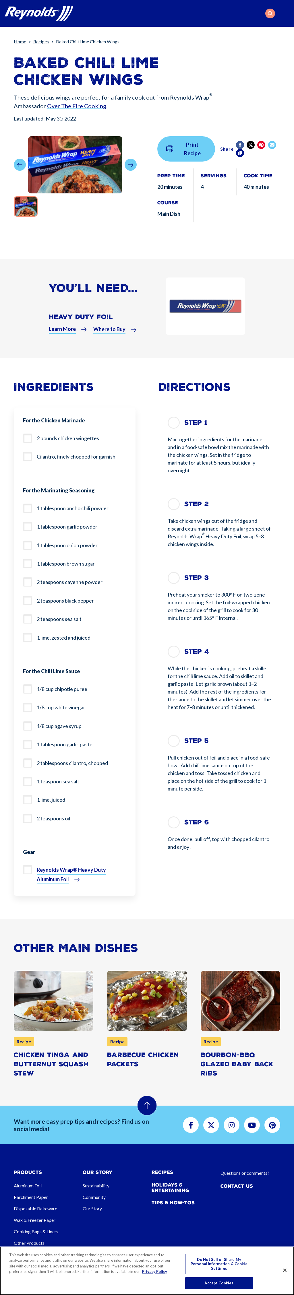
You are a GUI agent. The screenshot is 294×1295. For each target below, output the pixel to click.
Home (20, 41)
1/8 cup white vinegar (61, 707)
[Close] (284, 1270)
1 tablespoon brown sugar (66, 563)
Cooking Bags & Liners (36, 1231)
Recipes (41, 41)
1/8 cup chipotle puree (62, 689)
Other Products (29, 1243)
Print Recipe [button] (183, 149)
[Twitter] (251, 145)
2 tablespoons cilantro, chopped (72, 763)
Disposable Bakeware (35, 1208)
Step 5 (196, 741)
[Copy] (240, 153)
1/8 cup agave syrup (59, 726)
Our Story (92, 1208)
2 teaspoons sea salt (59, 619)
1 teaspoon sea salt (58, 781)
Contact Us (236, 1186)
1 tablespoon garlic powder (67, 526)
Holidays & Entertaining (170, 1187)
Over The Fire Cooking (76, 105)
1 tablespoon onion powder (67, 545)
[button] (270, 13)
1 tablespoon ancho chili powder (73, 508)
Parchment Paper (31, 1197)
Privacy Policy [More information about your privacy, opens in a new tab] (154, 1271)
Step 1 (196, 422)
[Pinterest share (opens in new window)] (261, 145)
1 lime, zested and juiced (63, 637)
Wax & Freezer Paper (34, 1220)
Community (94, 1197)
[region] (147, 1271)
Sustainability (96, 1185)
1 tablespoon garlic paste (64, 744)
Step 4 (196, 651)
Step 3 (196, 578)
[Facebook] (240, 145)
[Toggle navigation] (286, 13)
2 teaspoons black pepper (65, 600)
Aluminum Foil (28, 1185)
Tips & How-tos (173, 1202)
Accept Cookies (218, 1283)
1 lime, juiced (51, 800)
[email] (272, 145)
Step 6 (196, 822)
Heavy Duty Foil (81, 321)
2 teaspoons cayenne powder (69, 582)
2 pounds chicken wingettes (68, 438)
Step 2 (196, 504)
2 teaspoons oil (53, 818)
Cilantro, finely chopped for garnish (76, 456)
